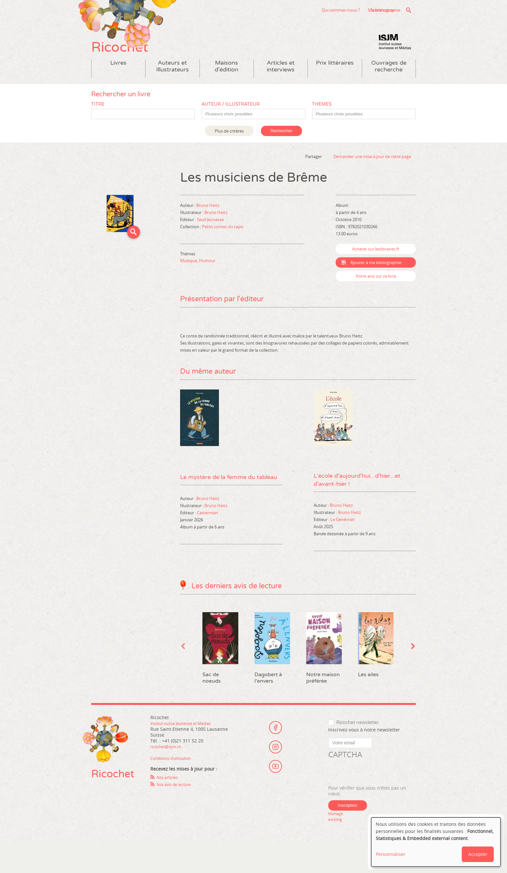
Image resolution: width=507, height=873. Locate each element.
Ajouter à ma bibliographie (376, 279)
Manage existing (337, 846)
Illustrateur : (192, 229)
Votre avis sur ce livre (376, 293)
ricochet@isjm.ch (169, 776)
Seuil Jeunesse (210, 236)
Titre (97, 121)
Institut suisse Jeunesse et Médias (395, 58)
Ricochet (133, 57)
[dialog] (436, 842)
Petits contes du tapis (222, 243)
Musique (188, 277)
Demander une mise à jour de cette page (372, 173)
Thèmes (322, 121)
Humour (207, 277)
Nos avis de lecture (177, 814)
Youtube (275, 786)
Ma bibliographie (379, 10)
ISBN (340, 243)
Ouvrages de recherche (388, 83)
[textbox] (256, 130)
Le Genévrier (342, 549)
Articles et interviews (281, 83)
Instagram (275, 768)
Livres (118, 79)
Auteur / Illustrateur (230, 121)
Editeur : (188, 236)
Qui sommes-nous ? (291, 10)
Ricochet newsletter (357, 751)
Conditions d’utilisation (175, 787)
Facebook (275, 750)
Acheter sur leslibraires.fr (375, 266)
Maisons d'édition (226, 83)
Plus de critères (229, 148)
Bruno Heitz (207, 222)
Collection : (191, 243)
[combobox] (253, 130)
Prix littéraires (335, 79)
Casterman (207, 539)
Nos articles (169, 807)
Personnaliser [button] (390, 854)
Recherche (408, 10)
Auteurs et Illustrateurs (172, 83)
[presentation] (377, 801)
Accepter (477, 854)
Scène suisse (332, 10)
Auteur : (188, 222)
